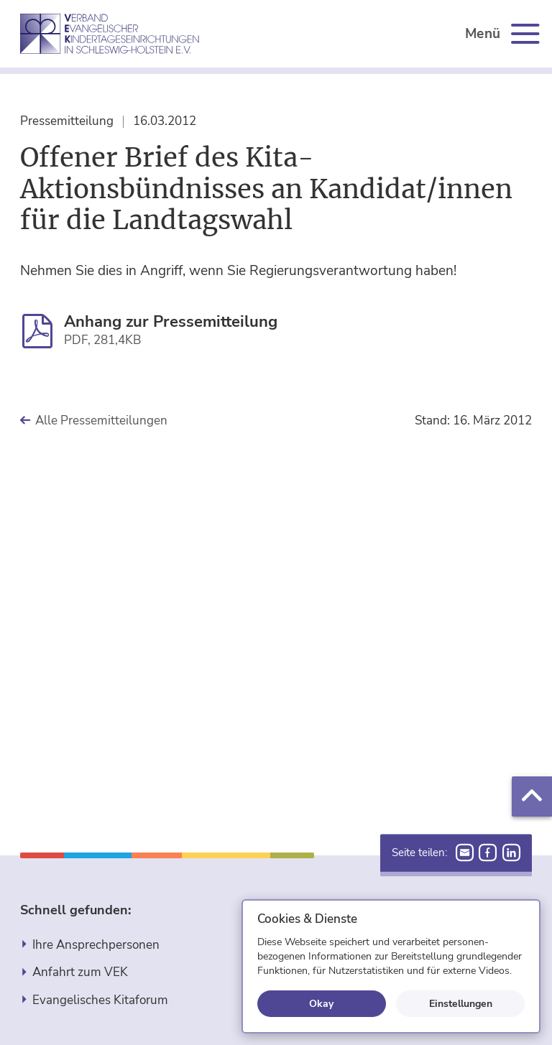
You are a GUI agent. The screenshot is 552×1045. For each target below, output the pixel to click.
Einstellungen (460, 1003)
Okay (321, 1003)
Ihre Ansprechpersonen (96, 945)
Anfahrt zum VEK (80, 972)
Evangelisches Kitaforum (100, 1000)
